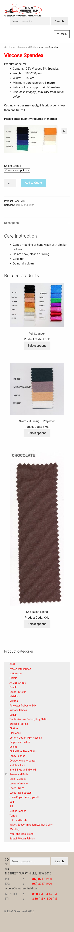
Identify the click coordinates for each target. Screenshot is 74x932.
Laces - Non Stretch (20, 792)
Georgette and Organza (22, 760)
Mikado (13, 700)
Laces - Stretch (17, 691)
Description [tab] (11, 223)
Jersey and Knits (26, 47)
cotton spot (15, 673)
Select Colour (12, 166)
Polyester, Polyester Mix (22, 705)
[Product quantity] (10, 183)
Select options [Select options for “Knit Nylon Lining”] (37, 624)
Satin (12, 801)
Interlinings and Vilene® (22, 769)
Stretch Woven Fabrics (22, 838)
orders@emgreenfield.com (22, 888)
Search (59, 21)
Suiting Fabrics (17, 811)
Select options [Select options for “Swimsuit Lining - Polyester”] (37, 433)
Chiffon (13, 728)
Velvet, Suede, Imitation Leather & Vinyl (31, 824)
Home (11, 47)
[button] (64, 131)
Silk (11, 806)
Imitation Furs (17, 765)
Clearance (15, 733)
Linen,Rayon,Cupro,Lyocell (23, 797)
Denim (13, 746)
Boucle (13, 687)
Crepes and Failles (19, 742)
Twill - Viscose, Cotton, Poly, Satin (28, 719)
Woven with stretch (20, 669)
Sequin (13, 714)
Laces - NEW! (16, 788)
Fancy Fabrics (17, 755)
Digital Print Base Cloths (23, 751)
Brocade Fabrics (18, 723)
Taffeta (13, 815)
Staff (12, 664)
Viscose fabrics (18, 710)
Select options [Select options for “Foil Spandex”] (37, 345)
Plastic (13, 678)
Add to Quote (33, 182)
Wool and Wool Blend (21, 833)
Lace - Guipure (17, 778)
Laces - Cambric (18, 783)
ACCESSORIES (17, 682)
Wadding (14, 829)
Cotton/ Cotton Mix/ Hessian (25, 737)
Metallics (14, 696)
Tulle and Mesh (17, 820)
